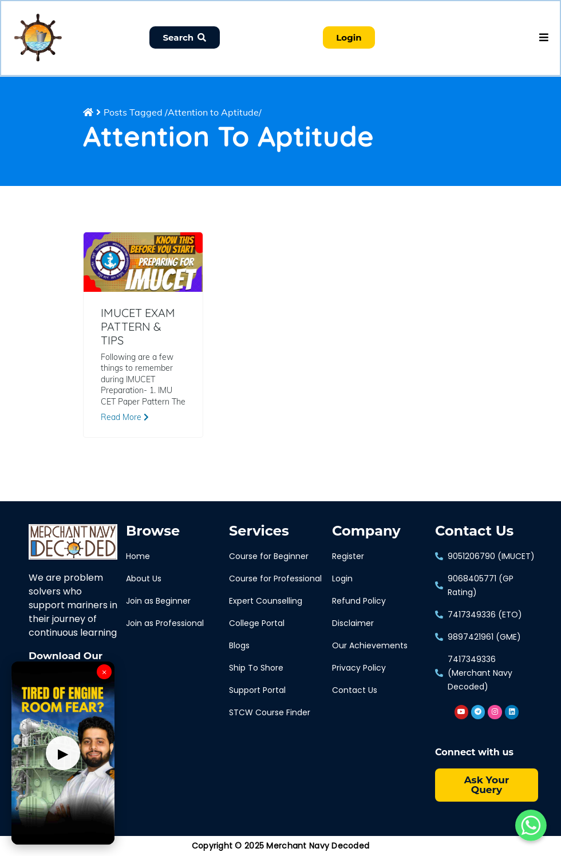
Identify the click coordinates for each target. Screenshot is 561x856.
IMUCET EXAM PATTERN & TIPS (138, 327)
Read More (125, 418)
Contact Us (474, 532)
